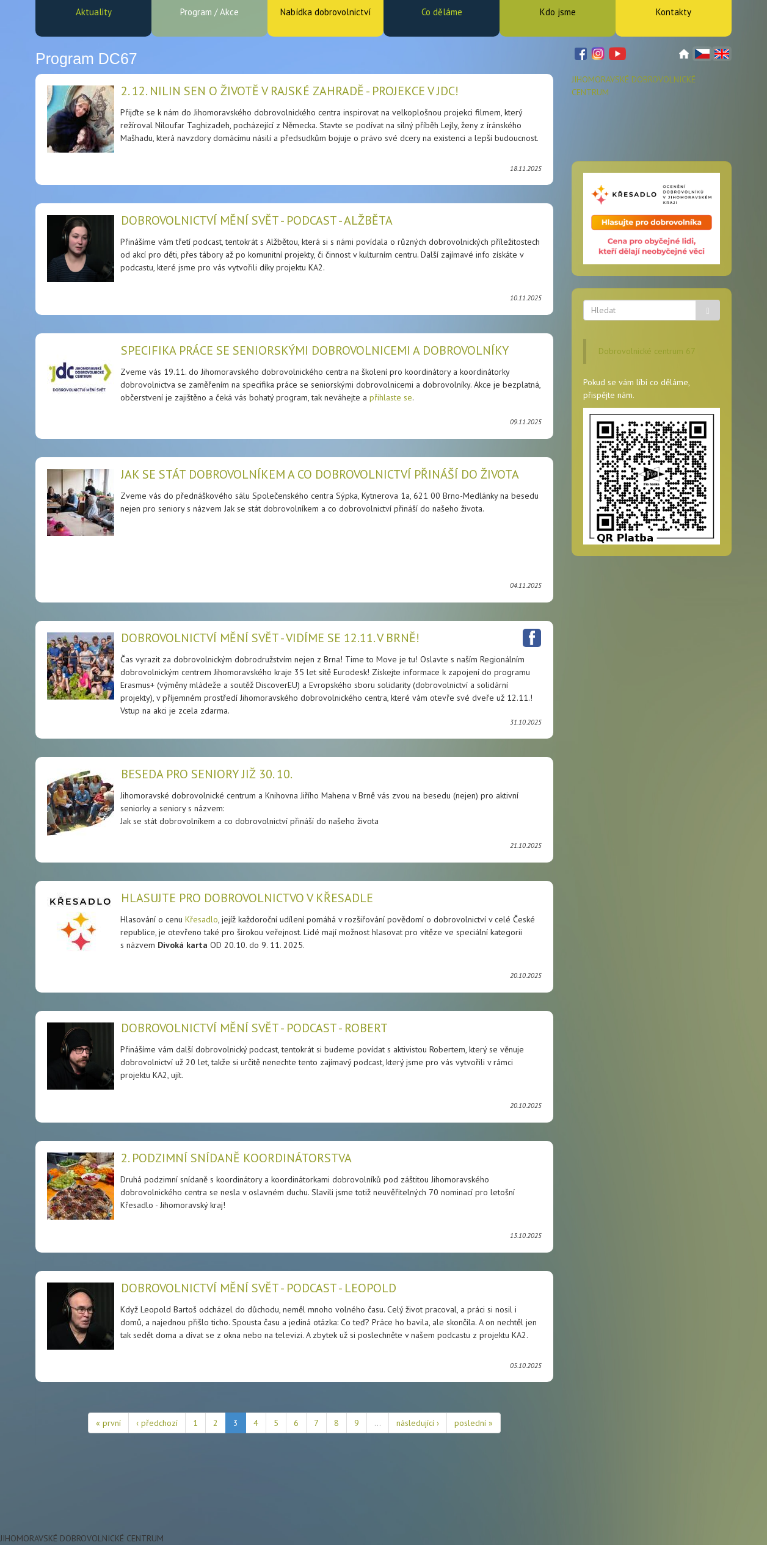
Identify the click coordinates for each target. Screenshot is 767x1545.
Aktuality (94, 12)
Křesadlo (201, 919)
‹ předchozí (157, 1422)
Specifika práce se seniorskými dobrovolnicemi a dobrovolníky (315, 350)
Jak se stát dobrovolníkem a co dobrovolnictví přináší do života (320, 474)
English (722, 53)
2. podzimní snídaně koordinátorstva (236, 1158)
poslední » (473, 1422)
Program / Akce (209, 12)
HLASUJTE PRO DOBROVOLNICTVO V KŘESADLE (247, 898)
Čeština (702, 53)
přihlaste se (390, 397)
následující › (417, 1422)
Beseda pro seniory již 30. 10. (207, 774)
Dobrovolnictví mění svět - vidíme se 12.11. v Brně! (270, 638)
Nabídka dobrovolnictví (325, 12)
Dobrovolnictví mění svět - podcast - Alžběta (257, 220)
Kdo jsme (558, 12)
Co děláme (441, 12)
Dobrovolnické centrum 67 (647, 351)
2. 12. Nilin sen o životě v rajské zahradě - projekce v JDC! (290, 91)
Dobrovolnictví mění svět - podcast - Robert (254, 1028)
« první (108, 1422)
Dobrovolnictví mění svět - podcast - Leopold (258, 1288)
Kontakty (673, 12)
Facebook (532, 638)
